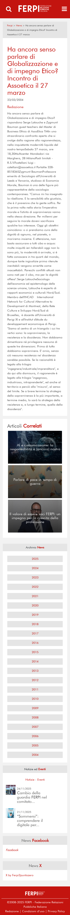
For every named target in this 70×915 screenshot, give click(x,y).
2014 (35, 661)
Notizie (29, 779)
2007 (35, 727)
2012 (35, 680)
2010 (35, 699)
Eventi (41, 779)
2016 (35, 643)
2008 (35, 717)
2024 (35, 568)
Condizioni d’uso (33, 911)
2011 (35, 689)
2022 (35, 587)
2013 (35, 671)
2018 (35, 624)
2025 (35, 559)
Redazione (12, 911)
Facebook (12, 850)
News (19, 25)
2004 (35, 755)
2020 (35, 605)
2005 (35, 745)
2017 (35, 633)
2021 (35, 596)
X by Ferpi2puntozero (19, 875)
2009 (35, 708)
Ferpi (10, 25)
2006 (35, 736)
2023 (35, 577)
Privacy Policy (56, 911)
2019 (35, 615)
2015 (35, 652)
